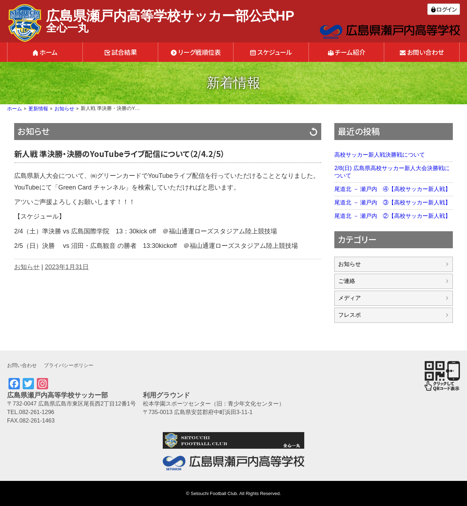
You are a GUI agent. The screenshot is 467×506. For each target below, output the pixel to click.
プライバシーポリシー (68, 365)
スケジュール (274, 52)
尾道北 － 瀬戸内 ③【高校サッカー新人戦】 (392, 202)
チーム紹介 (350, 52)
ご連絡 (346, 281)
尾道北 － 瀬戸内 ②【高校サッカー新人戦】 (392, 216)
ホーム (49, 52)
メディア (349, 298)
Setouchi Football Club (214, 493)
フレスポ (349, 315)
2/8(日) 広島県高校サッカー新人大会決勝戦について (391, 172)
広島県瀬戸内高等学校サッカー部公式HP (170, 15)
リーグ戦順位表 (199, 52)
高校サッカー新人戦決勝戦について (379, 155)
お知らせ (34, 131)
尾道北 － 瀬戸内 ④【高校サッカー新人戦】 (392, 189)
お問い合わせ (425, 52)
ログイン (446, 9)
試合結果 (124, 52)
